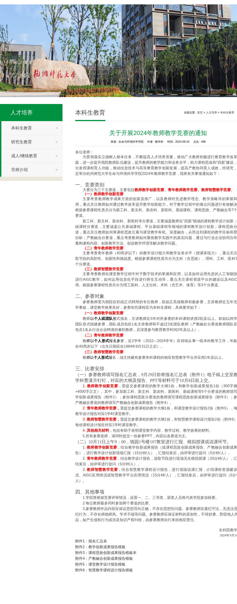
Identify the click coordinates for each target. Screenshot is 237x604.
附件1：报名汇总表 (91, 541)
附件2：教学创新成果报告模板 (100, 547)
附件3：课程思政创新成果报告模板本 (106, 553)
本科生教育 (227, 112)
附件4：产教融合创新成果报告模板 (104, 558)
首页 (200, 112)
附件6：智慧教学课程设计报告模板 (104, 570)
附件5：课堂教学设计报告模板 (100, 564)
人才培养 (21, 112)
